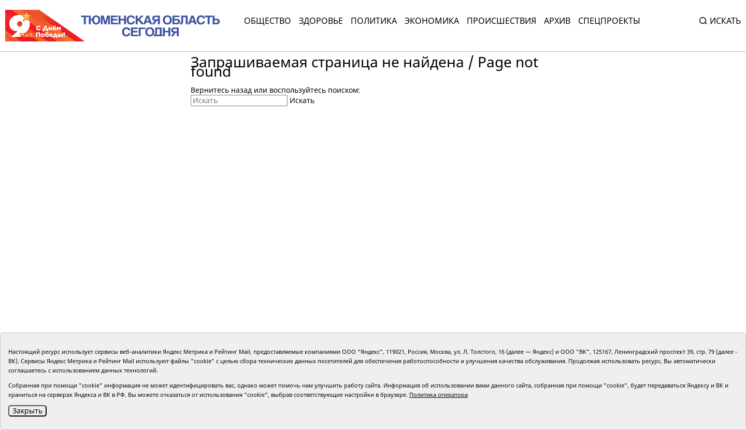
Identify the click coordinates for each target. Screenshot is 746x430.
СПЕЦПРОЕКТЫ (609, 20)
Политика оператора (438, 394)
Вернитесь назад (221, 90)
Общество (267, 20)
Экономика (432, 20)
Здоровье (321, 20)
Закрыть (27, 410)
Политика (374, 20)
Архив (557, 20)
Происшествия (501, 20)
